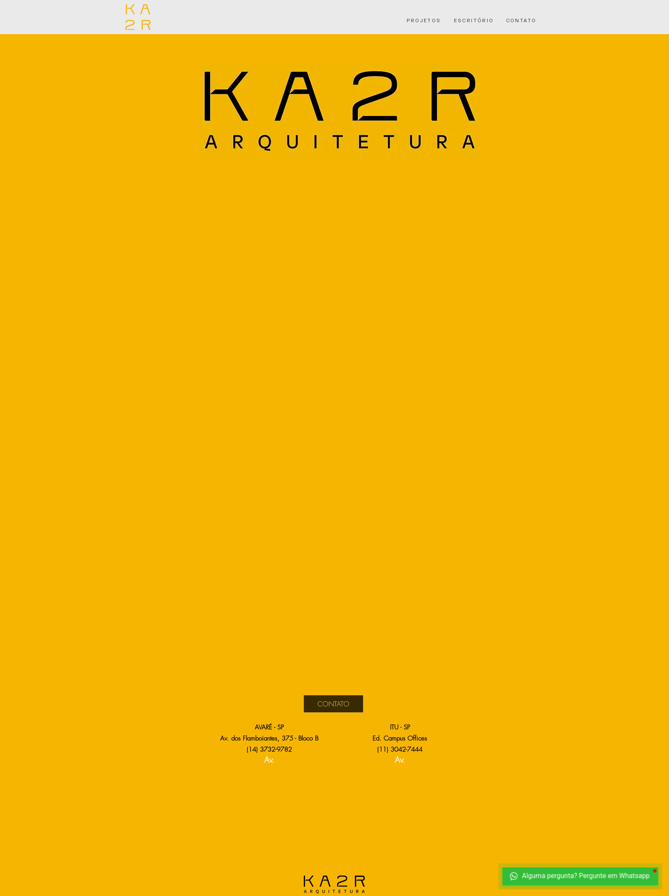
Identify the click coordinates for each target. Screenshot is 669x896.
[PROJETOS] (424, 20)
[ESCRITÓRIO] (474, 20)
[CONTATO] (521, 20)
